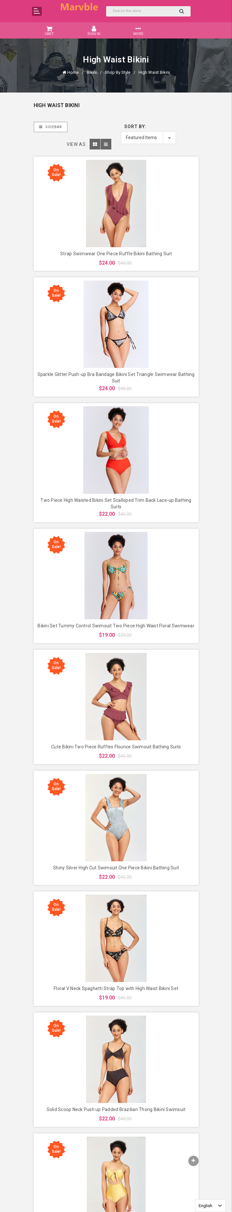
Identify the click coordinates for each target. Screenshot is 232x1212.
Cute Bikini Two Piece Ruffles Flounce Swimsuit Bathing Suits (116, 746)
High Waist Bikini (154, 72)
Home (73, 72)
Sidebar (50, 127)
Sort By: (135, 126)
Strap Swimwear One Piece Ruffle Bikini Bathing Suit (116, 253)
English (205, 1205)
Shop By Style (117, 72)
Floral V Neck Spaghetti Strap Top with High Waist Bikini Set (116, 988)
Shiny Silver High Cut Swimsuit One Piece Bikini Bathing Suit (116, 867)
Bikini (92, 72)
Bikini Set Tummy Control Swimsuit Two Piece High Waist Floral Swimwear (116, 625)
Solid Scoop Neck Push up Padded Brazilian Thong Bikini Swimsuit (116, 1109)
